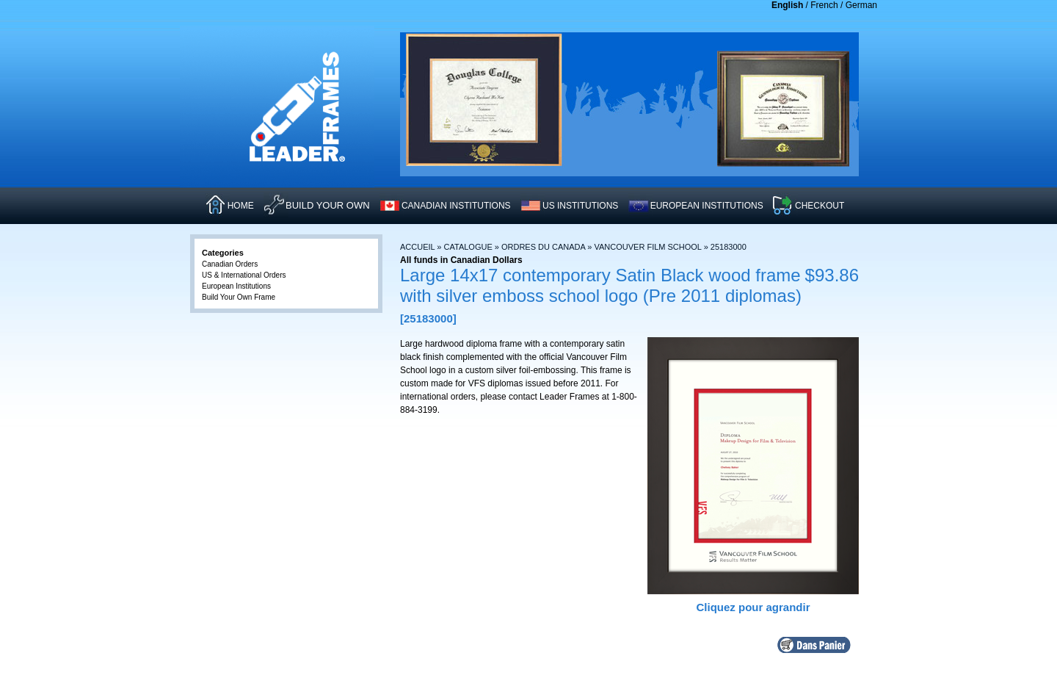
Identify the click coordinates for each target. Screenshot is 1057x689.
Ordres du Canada (543, 246)
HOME (241, 206)
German (861, 5)
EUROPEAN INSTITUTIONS (706, 206)
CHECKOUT (819, 206)
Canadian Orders (230, 264)
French (824, 5)
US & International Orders (244, 275)
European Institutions (236, 286)
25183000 (729, 246)
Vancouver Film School (648, 246)
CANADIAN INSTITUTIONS (456, 206)
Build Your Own (328, 205)
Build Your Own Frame (238, 297)
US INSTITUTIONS (580, 206)
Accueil (417, 246)
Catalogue (468, 246)
